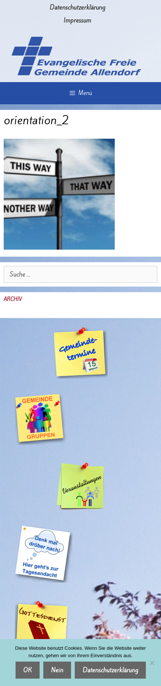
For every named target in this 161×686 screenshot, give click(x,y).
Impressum (77, 20)
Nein (57, 670)
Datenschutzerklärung (77, 7)
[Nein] (151, 662)
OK (27, 670)
